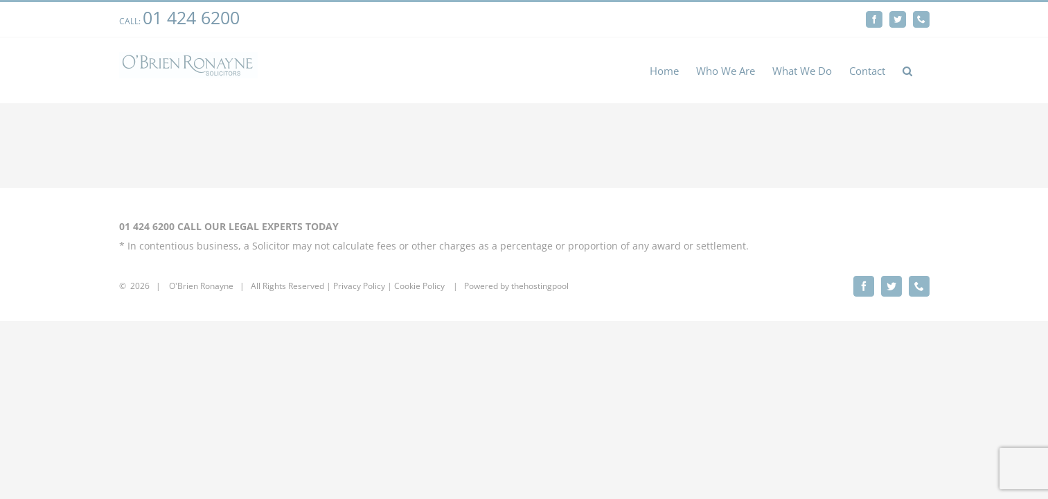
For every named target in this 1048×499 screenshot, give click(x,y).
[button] (925, 70)
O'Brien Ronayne (201, 286)
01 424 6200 (191, 17)
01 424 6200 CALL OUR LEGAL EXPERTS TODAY (229, 226)
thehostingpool (540, 286)
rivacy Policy (361, 286)
